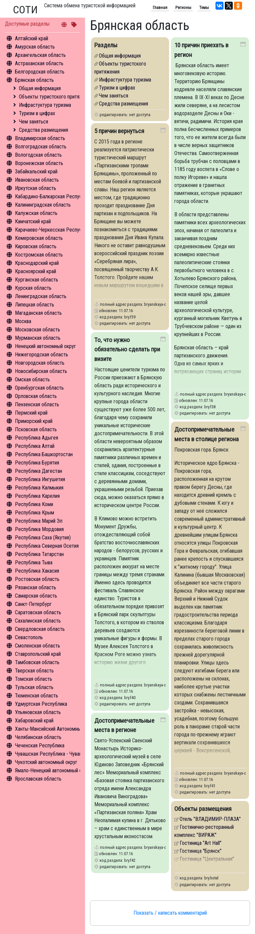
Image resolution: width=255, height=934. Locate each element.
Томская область (33, 679)
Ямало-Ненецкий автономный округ (53, 770)
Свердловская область (40, 629)
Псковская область (36, 429)
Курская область (33, 288)
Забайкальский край (36, 171)
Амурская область (35, 47)
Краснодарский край (37, 263)
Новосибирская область (41, 371)
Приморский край (33, 421)
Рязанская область (35, 587)
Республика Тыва (33, 562)
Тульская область (34, 687)
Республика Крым (34, 512)
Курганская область (36, 280)
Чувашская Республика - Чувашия (51, 754)
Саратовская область (38, 612)
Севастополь (29, 637)
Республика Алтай (34, 446)
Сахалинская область (38, 621)
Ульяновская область (38, 712)
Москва (23, 321)
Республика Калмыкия (39, 487)
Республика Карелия (37, 496)
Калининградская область (43, 205)
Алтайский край (31, 38)
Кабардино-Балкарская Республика (53, 196)
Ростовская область (37, 579)
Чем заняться (33, 121)
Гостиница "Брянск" (200, 851)
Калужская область (36, 213)
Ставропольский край (38, 654)
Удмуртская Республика (41, 704)
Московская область (37, 329)
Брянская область (34, 80)
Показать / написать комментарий (170, 913)
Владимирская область (40, 138)
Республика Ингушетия (40, 479)
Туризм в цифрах (37, 113)
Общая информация (40, 88)
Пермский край (31, 413)
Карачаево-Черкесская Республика (53, 230)
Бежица (188, 867)
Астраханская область (39, 63)
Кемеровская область (39, 238)
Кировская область (35, 246)
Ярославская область (38, 779)
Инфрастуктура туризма (45, 105)
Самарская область (36, 596)
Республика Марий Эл (38, 521)
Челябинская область (38, 737)
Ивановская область (37, 180)
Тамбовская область (37, 662)
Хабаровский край (34, 720)
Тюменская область (36, 695)
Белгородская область (39, 72)
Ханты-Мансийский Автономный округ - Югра (63, 729)
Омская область (32, 379)
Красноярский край (35, 271)
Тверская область (34, 670)
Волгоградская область (40, 146)
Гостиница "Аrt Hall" (200, 843)
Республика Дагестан (38, 471)
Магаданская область (38, 313)
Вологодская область (38, 155)
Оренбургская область (39, 388)
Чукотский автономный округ (46, 762)
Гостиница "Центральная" (207, 859)
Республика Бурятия (37, 463)
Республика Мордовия (39, 529)
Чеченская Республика (39, 745)
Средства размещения (43, 130)
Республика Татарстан (39, 554)
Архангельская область (40, 55)
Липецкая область (34, 304)
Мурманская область (37, 338)
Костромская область (39, 255)
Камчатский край (33, 221)
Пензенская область (37, 404)
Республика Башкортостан (44, 454)
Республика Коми (34, 504)
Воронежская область (39, 163)
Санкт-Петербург (33, 604)
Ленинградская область (40, 296)
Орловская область (36, 396)
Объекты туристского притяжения (56, 96)
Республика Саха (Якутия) (43, 537)
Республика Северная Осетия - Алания (56, 546)
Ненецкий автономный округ (45, 346)
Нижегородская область (41, 354)
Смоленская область (37, 646)
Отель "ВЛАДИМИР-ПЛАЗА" (210, 819)
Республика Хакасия (37, 571)
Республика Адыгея (36, 438)
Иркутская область (35, 188)
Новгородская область (39, 363)
